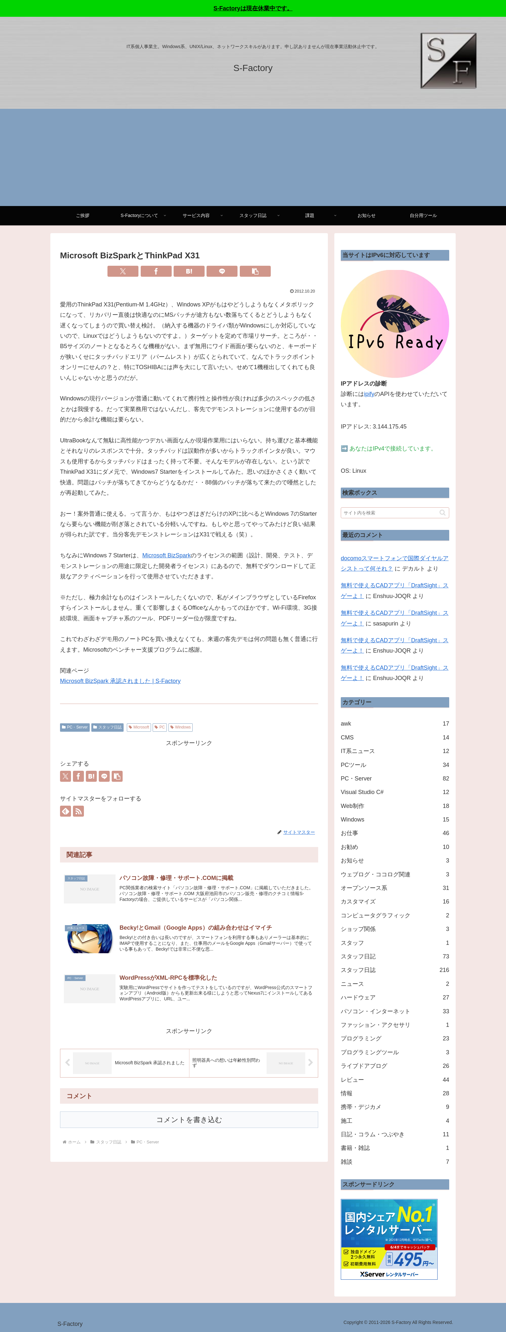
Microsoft (139, 727)
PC (160, 727)
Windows (180, 727)
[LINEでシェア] (222, 271)
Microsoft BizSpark (166, 555)
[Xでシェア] (122, 271)
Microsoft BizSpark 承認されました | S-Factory (120, 681)
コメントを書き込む (189, 1123)
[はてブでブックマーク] (189, 271)
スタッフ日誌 (107, 727)
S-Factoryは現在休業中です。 (252, 8)
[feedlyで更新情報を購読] (65, 811)
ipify (369, 394)
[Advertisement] (253, 157)
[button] (255, 271)
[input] (395, 512)
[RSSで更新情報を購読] (78, 811)
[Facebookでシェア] (156, 271)
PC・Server (75, 727)
